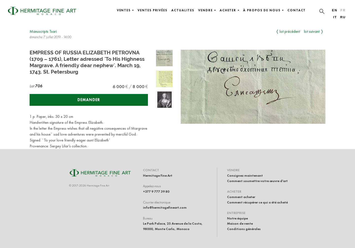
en (334, 10)
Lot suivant (312, 31)
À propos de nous (263, 10)
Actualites (182, 10)
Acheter (229, 10)
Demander (88, 99)
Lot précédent (290, 31)
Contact (296, 10)
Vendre (207, 10)
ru (343, 17)
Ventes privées (152, 10)
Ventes (125, 10)
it (335, 17)
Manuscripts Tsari (43, 31)
